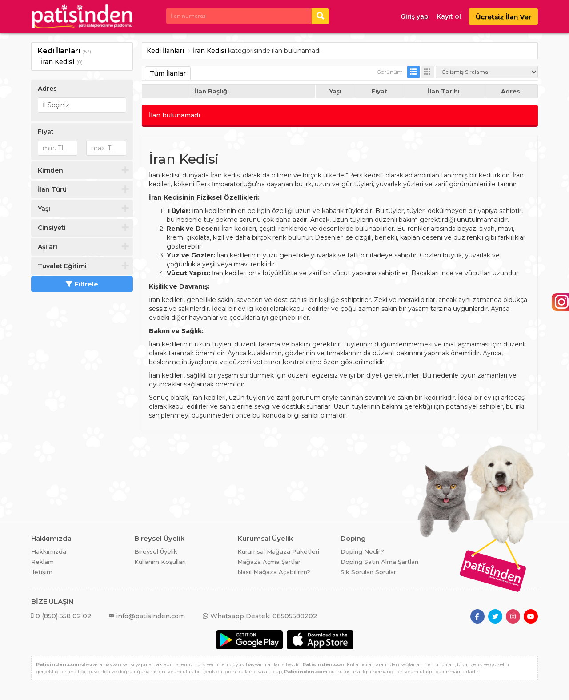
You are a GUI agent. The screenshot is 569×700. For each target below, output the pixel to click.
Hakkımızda (48, 551)
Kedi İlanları (59, 51)
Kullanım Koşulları (160, 561)
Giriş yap (415, 16)
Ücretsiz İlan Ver (503, 16)
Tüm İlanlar (168, 73)
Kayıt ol (449, 16)
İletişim (41, 571)
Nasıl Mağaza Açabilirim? (273, 571)
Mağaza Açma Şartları (269, 561)
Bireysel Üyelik (155, 551)
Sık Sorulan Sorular (368, 571)
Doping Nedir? (362, 551)
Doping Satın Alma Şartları (379, 561)
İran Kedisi (57, 62)
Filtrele (82, 284)
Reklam (42, 561)
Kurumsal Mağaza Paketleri (278, 551)
